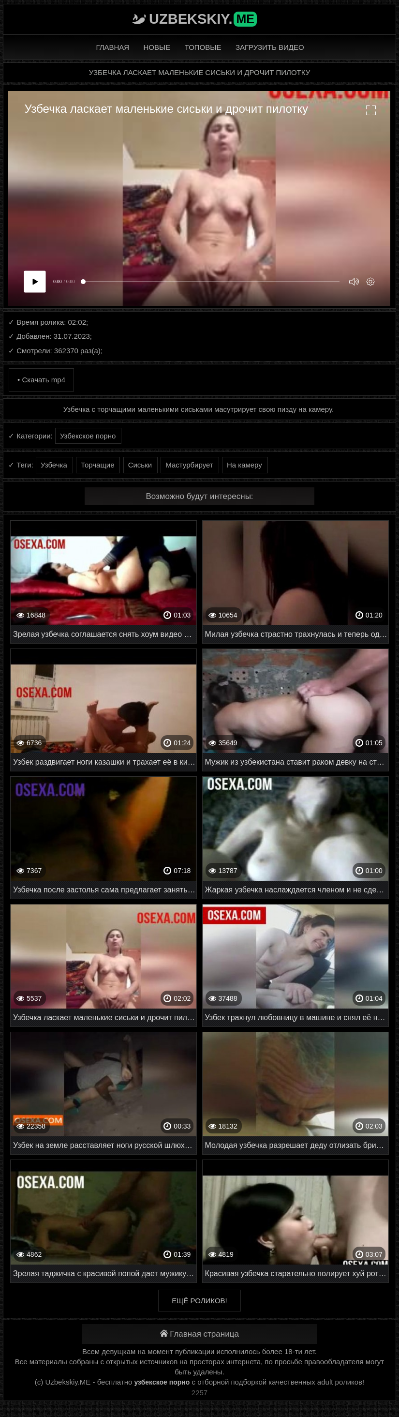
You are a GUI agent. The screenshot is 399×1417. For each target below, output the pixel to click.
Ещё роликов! (199, 1300)
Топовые (203, 47)
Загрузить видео (270, 47)
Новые (157, 47)
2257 (199, 1392)
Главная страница (199, 1334)
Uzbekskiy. (203, 19)
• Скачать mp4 (41, 380)
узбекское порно (162, 1382)
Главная (112, 47)
